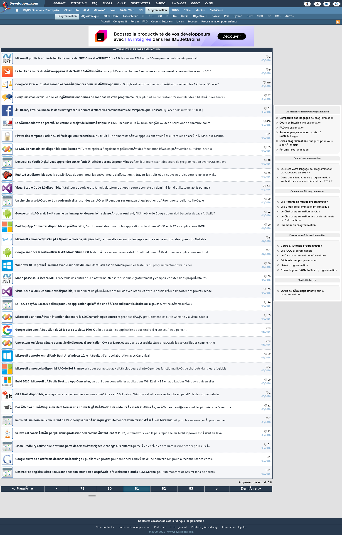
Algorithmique (90, 16)
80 (110, 489)
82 (164, 489)
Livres (180, 21)
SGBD (175, 10)
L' (298, 225)
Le (295, 211)
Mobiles (200, 10)
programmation (294, 265)
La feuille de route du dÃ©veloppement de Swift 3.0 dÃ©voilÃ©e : (113, 71)
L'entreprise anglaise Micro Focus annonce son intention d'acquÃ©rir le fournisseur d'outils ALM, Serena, (115, 472)
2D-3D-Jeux (110, 16)
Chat (121, 3)
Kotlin (184, 16)
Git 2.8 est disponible (117, 394)
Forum (134, 21)
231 (267, 186)
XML (278, 16)
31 (267, 108)
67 (267, 95)
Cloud (67, 10)
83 (191, 489)
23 (267, 431)
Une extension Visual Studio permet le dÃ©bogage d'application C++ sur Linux (115, 343)
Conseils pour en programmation (309, 270)
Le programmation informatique (303, 255)
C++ (151, 16)
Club (209, 3)
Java (112, 10)
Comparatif (120, 21)
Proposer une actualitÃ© (255, 482)
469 (267, 82)
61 (267, 444)
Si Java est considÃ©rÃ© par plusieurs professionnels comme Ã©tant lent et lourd (118, 433)
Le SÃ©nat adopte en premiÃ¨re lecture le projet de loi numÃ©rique (112, 123)
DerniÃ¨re (251, 489)
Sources (192, 21)
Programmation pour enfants (219, 21)
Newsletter (140, 3)
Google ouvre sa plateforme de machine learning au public (114, 459)
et (290, 122)
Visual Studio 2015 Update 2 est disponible (113, 291)
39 (267, 147)
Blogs (107, 3)
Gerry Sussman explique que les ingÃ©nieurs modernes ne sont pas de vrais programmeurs (120, 97)
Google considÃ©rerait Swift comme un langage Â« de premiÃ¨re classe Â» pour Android (115, 214)
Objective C (200, 16)
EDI (141, 10)
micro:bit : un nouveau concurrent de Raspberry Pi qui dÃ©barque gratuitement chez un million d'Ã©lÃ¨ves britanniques (120, 420)
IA (77, 10)
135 (267, 289)
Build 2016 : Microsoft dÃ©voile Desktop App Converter (114, 382)
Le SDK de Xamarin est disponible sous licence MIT (113, 149)
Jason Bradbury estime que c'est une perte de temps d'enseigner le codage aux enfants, (112, 446)
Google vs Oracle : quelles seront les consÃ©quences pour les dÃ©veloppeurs (117, 84)
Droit (195, 3)
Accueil (105, 21)
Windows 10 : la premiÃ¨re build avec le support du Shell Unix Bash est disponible (103, 265)
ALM (86, 10)
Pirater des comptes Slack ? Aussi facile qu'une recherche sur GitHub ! (119, 136)
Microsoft (99, 10)
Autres (289, 16)
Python (238, 16)
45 (267, 173)
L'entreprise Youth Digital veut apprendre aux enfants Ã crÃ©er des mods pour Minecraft (120, 162)
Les (304, 202)
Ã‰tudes (178, 3)
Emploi (161, 3)
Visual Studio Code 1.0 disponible (113, 188)
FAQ (94, 3)
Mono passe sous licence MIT (111, 278)
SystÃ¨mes (216, 10)
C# (160, 16)
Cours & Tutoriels (162, 21)
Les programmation (296, 251)
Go (175, 16)
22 (267, 212)
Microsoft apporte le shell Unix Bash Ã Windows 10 (82, 356)
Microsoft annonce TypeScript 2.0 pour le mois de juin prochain (110, 239)
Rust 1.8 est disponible (115, 175)
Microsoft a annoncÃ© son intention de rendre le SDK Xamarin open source (111, 317)
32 (267, 405)
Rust (249, 16)
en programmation (299, 260)
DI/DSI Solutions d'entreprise (41, 10)
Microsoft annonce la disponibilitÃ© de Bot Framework (120, 369)
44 (267, 302)
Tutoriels (78, 3)
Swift (260, 16)
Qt (269, 16)
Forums (59, 3)
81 (137, 489)
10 (267, 160)
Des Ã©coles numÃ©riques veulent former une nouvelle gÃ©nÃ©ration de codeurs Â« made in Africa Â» (123, 407)
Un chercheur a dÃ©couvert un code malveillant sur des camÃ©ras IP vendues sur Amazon (109, 201)
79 (82, 489)
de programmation (306, 118)
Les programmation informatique (305, 207)
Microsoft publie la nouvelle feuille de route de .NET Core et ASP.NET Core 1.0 (106, 59)
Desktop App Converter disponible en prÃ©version (110, 227)
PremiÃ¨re (22, 489)
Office (187, 10)
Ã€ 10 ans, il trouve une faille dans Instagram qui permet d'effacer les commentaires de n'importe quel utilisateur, (109, 110)
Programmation (157, 10)
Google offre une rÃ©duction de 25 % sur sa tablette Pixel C (101, 330)
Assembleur (130, 16)
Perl (226, 16)
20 (267, 199)
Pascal (215, 16)
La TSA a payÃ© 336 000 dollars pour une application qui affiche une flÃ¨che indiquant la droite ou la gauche (103, 304)
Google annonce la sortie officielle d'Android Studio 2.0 (111, 252)
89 (267, 263)
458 (267, 121)
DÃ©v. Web (127, 10)
